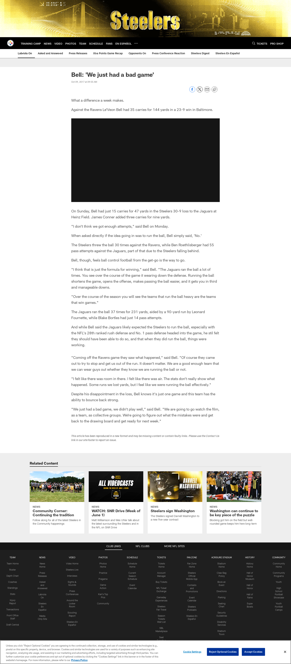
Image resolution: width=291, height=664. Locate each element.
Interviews (72, 575)
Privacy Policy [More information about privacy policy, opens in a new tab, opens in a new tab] (79, 660)
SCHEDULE (132, 557)
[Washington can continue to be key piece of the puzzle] (234, 500)
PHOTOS (103, 557)
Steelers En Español (42, 606)
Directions (222, 591)
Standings (12, 588)
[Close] (285, 652)
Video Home (72, 563)
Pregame (103, 579)
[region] (145, 652)
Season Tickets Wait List (161, 618)
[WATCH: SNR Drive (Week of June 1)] (116, 502)
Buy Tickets (161, 582)
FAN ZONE (192, 557)
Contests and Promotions (192, 588)
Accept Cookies (253, 651)
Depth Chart (12, 575)
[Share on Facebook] (192, 91)
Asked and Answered (42, 585)
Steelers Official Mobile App (191, 575)
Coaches (12, 582)
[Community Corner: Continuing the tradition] (57, 500)
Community (103, 603)
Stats (12, 594)
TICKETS (161, 557)
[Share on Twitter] (200, 91)
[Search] (253, 43)
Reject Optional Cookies (223, 651)
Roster (12, 569)
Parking (221, 597)
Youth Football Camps (279, 606)
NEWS (42, 557)
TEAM (12, 557)
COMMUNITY (278, 557)
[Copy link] (215, 89)
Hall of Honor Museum (250, 575)
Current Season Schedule (132, 575)
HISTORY (250, 557)
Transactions (12, 609)
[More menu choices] (136, 43)
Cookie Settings (192, 651)
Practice (103, 572)
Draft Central (12, 624)
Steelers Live (72, 569)
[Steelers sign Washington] (175, 498)
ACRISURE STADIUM (221, 557)
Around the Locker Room (72, 603)
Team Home (13, 563)
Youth (279, 582)
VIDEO (72, 557)
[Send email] (207, 91)
